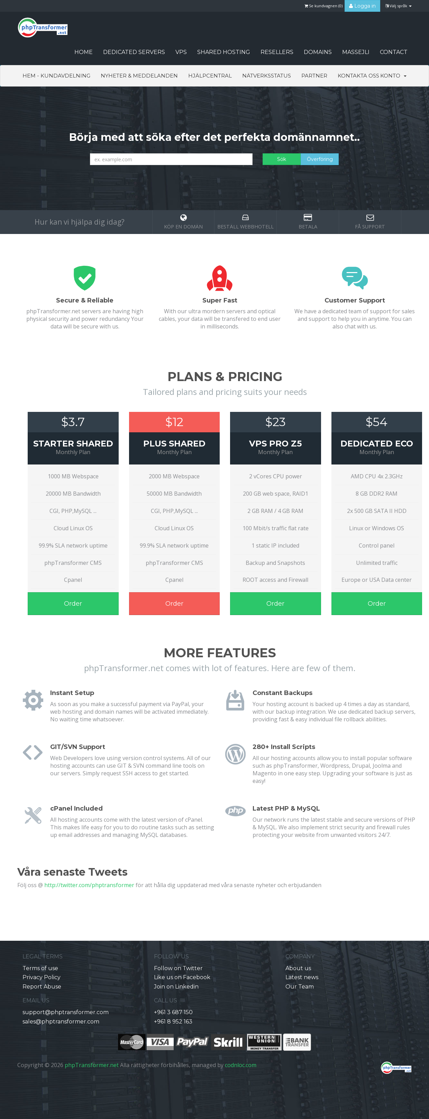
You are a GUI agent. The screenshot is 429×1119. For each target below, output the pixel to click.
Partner (314, 75)
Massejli (355, 52)
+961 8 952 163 (173, 1021)
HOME (83, 52)
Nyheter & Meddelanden (139, 75)
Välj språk (398, 5)
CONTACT (394, 52)
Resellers (277, 52)
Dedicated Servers (134, 52)
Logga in (362, 6)
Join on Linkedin (176, 986)
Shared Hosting (223, 52)
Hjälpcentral (210, 75)
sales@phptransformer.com (60, 1021)
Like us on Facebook (182, 977)
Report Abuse (41, 986)
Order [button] (73, 603)
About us (298, 968)
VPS (181, 52)
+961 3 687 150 (173, 1012)
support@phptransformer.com (65, 1012)
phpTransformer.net (92, 1065)
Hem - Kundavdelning (56, 75)
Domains (318, 52)
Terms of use (40, 968)
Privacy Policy (41, 977)
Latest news (301, 977)
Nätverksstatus (266, 75)
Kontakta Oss (358, 75)
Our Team (299, 986)
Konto (393, 75)
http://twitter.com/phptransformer (89, 885)
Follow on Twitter (178, 968)
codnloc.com (240, 1065)
